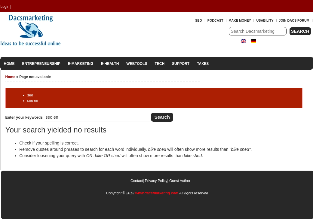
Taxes (203, 64)
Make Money (240, 20)
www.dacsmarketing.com (157, 193)
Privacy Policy (156, 181)
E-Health (110, 64)
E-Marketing (81, 64)
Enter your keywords (24, 117)
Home (9, 64)
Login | (6, 7)
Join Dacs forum (294, 20)
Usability (265, 20)
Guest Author (179, 181)
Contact (136, 181)
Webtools (136, 64)
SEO (198, 20)
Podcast (215, 20)
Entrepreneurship (41, 64)
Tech (159, 64)
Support (180, 64)
